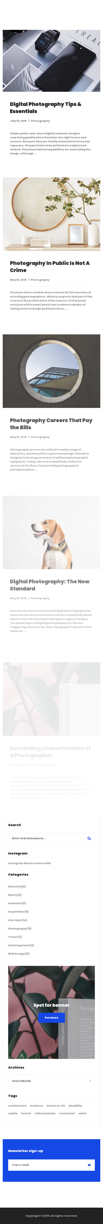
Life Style (17, 923)
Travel (15, 940)
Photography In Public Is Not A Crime (50, 271)
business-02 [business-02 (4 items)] (56, 1109)
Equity (15, 898)
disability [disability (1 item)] (75, 1109)
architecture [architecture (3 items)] (17, 1109)
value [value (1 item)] (82, 1117)
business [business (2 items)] (36, 1109)
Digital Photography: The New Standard (49, 595)
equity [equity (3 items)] (12, 1117)
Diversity (17, 890)
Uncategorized (21, 949)
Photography (40, 284)
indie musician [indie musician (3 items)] (45, 1117)
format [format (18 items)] (26, 1117)
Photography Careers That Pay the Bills (51, 433)
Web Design (18, 957)
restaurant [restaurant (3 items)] (67, 1117)
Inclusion (17, 907)
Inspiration (18, 915)
